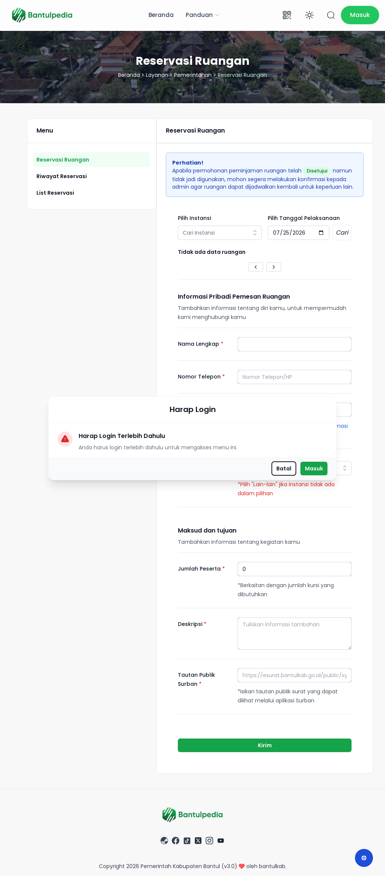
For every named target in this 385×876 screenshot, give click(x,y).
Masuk (314, 468)
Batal (283, 468)
